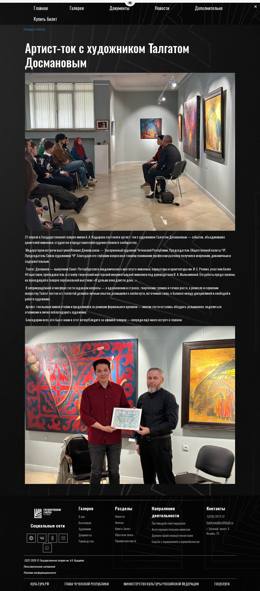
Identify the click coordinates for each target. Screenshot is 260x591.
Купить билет (45, 18)
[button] (79, 7)
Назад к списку (35, 29)
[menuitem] (41, 7)
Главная (41, 8)
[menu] (130, 13)
